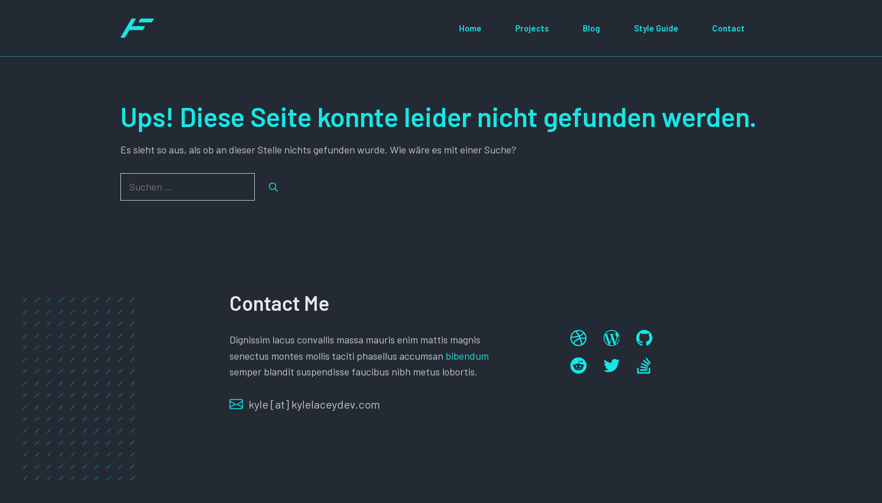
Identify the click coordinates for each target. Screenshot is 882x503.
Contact (728, 28)
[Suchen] (273, 187)
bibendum (467, 356)
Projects (532, 28)
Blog (591, 28)
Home (470, 28)
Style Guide (656, 28)
